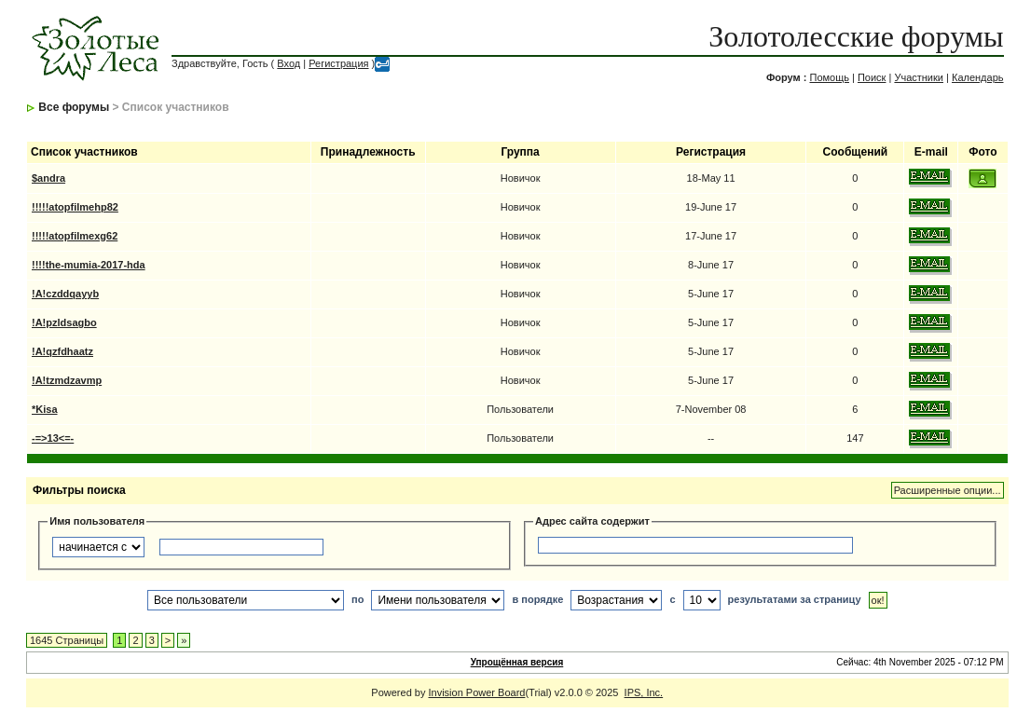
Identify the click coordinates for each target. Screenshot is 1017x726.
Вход (288, 63)
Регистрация (338, 63)
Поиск (872, 77)
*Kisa (45, 409)
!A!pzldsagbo (64, 322)
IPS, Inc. (644, 692)
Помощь (829, 77)
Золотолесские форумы (855, 36)
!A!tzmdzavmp (67, 380)
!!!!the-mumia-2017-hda (88, 264)
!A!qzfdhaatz (62, 351)
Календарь (978, 77)
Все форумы (73, 107)
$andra (48, 178)
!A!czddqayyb (65, 293)
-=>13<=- (53, 438)
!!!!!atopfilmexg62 (74, 235)
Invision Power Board (476, 692)
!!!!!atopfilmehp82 (75, 206)
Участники (918, 77)
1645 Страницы (66, 640)
